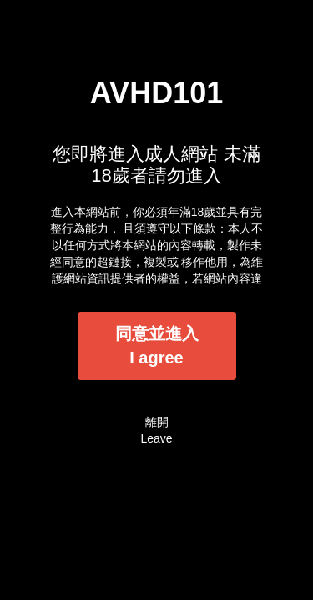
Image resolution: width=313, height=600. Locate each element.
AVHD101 (156, 93)
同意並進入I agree (157, 345)
